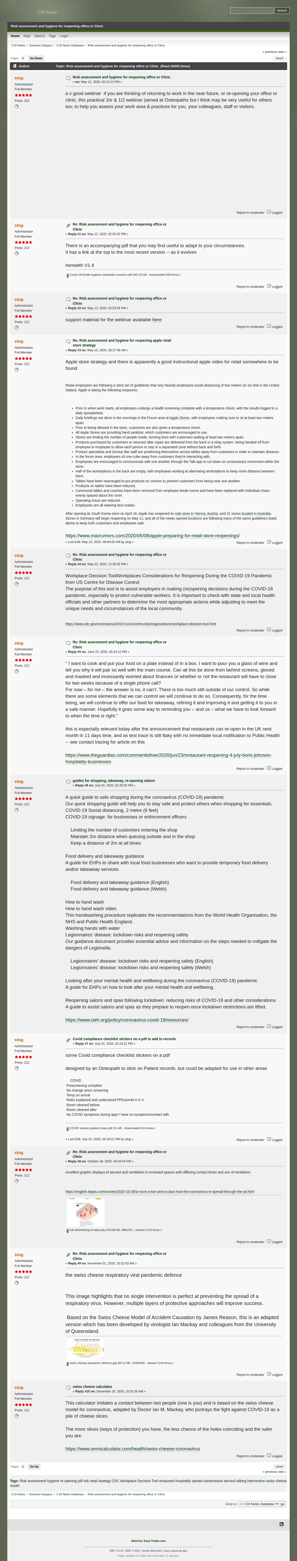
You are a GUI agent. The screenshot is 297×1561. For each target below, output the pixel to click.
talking (241, 1481)
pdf (80, 1481)
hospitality (183, 1481)
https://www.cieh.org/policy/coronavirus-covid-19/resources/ (127, 1020)
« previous (270, 52)
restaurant (166, 1481)
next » (282, 52)
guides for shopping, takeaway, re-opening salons (114, 781)
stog (19, 78)
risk (86, 1481)
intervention (256, 1481)
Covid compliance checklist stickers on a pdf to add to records (124, 1039)
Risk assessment (33, 1481)
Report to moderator (250, 212)
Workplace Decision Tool (139, 1481)
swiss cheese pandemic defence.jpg (91, 1362)
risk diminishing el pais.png (86, 1229)
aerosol (229, 1481)
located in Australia (256, 514)
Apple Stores (180, 418)
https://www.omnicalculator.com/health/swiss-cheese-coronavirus (133, 1448)
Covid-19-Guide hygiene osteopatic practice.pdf (99, 274)
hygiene (53, 1481)
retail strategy (100, 1481)
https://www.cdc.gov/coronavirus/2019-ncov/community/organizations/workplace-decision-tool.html (141, 624)
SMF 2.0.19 (116, 1550)
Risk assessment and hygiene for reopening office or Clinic (121, 77)
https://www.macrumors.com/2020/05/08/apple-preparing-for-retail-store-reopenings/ (153, 535)
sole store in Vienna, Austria (196, 514)
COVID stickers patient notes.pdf (89, 1128)
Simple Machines (152, 1550)
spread (197, 1481)
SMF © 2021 (132, 1550)
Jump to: (231, 1504)
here (157, 319)
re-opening (68, 1481)
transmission (213, 1481)
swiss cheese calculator (92, 1387)
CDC (115, 1481)
